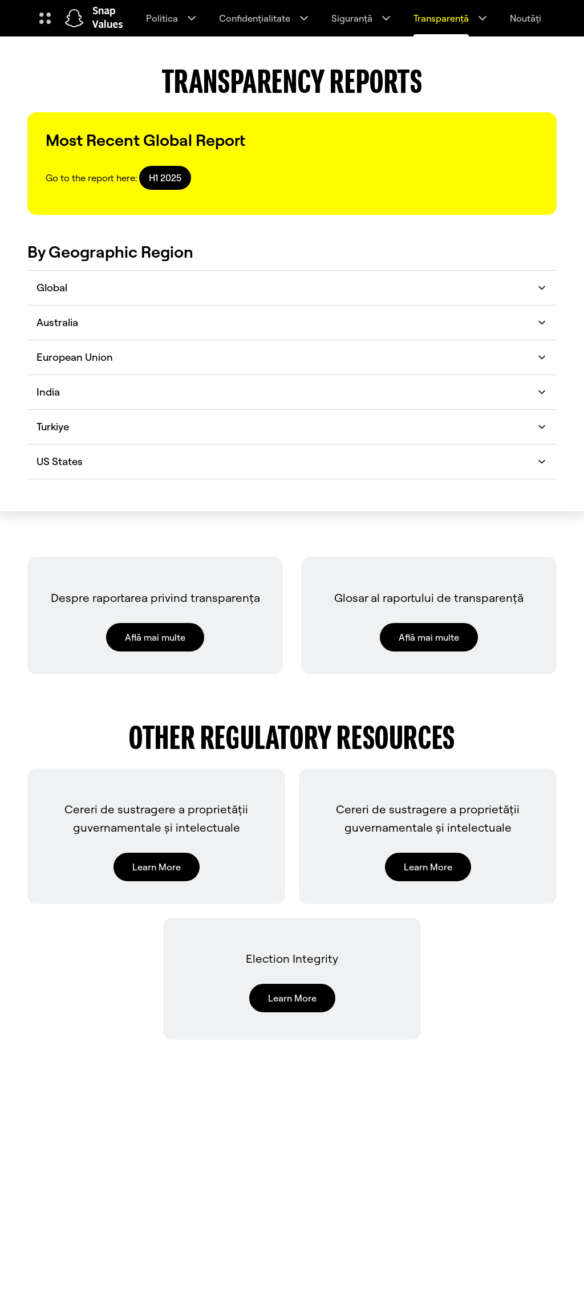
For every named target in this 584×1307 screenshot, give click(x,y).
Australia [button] (292, 322)
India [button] (292, 391)
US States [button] (292, 461)
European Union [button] (292, 357)
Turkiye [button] (292, 426)
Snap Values (107, 18)
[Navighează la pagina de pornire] (74, 18)
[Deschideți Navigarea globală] (45, 18)
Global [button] (292, 287)
